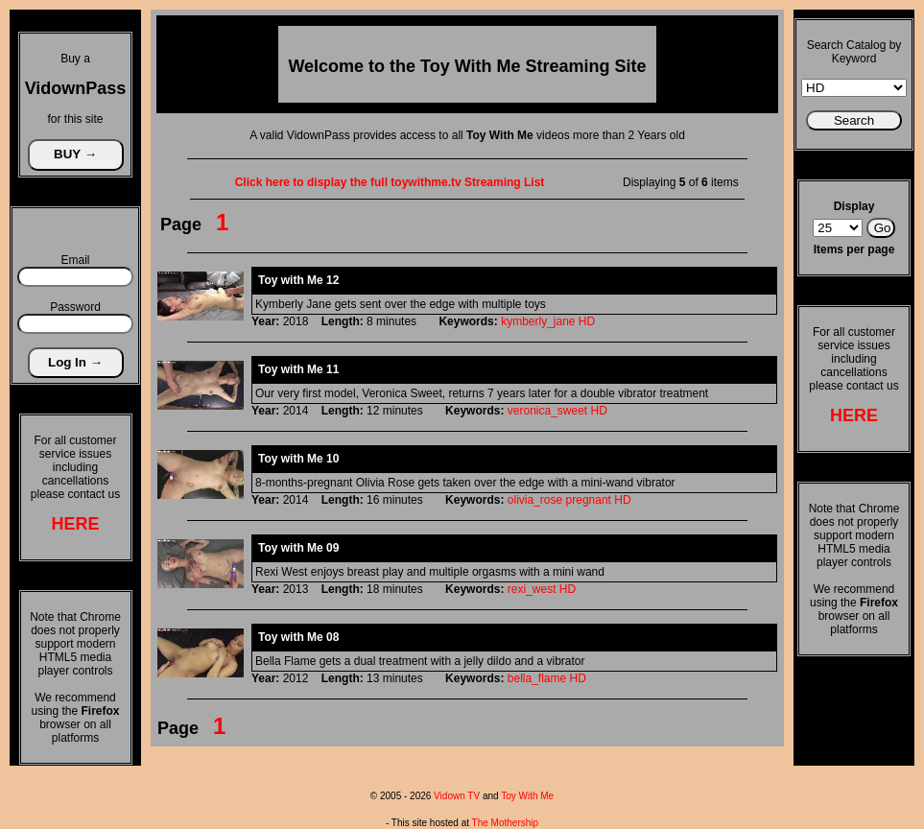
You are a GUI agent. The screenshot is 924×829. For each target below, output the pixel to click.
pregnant (588, 500)
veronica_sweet (547, 410)
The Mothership (505, 822)
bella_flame (537, 678)
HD (587, 321)
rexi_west (532, 589)
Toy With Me (527, 796)
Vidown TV (457, 796)
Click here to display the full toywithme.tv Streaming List (390, 182)
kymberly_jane (538, 321)
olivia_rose (535, 500)
